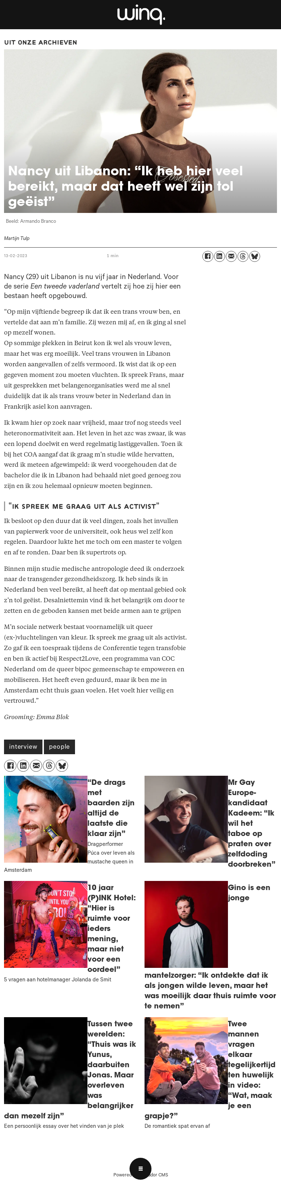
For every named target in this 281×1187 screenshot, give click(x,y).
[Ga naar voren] (140, 14)
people (59, 747)
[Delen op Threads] (242, 256)
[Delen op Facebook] (207, 256)
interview (23, 747)
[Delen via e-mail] (231, 256)
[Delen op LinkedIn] (219, 256)
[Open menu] (140, 1169)
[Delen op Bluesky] (254, 256)
